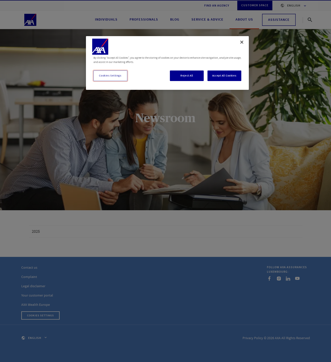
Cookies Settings (110, 76)
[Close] (241, 42)
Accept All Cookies (224, 76)
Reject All (186, 76)
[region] (167, 63)
